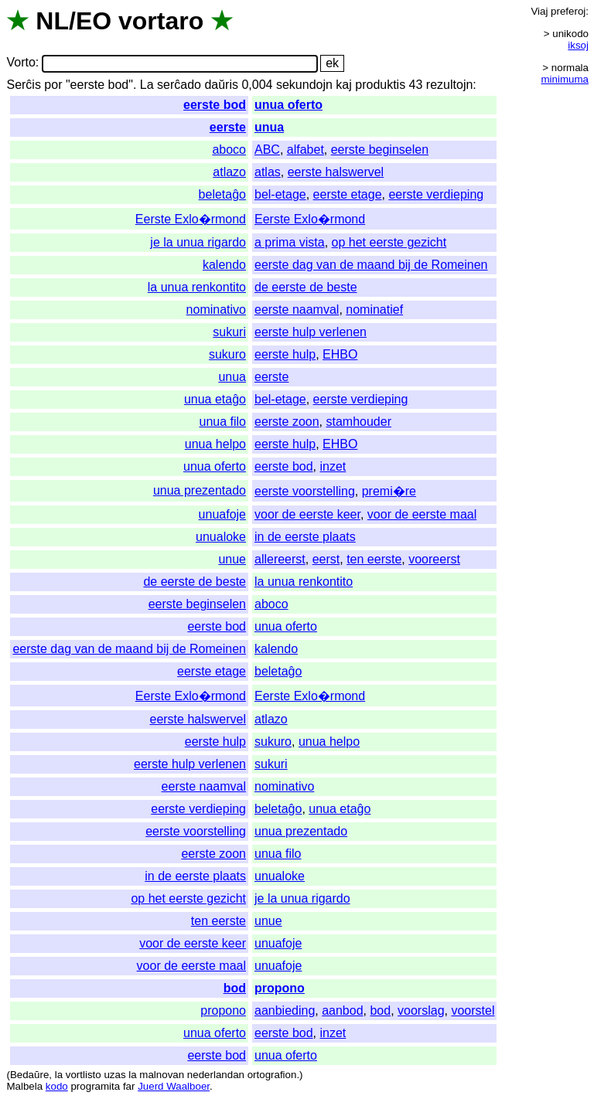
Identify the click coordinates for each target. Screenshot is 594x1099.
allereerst (280, 559)
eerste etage (347, 194)
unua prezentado (199, 490)
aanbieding (284, 1010)
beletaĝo (222, 194)
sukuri (229, 332)
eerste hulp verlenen (310, 332)
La (147, 84)
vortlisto (83, 1074)
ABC (267, 149)
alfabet (305, 149)
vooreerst (434, 559)
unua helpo (215, 444)
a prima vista (289, 242)
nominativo (216, 309)
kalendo (224, 264)
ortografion (272, 1074)
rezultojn (449, 84)
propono (279, 988)
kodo (57, 1086)
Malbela (24, 1086)
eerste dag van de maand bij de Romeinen (371, 264)
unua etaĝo (215, 399)
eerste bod (214, 104)
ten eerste (373, 559)
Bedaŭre (29, 1074)
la (59, 1074)
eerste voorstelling (304, 491)
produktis (380, 84)
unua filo (222, 421)
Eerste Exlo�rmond (190, 219)
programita (95, 1086)
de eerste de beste (305, 287)
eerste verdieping (435, 194)
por (53, 84)
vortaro (160, 21)
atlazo (229, 172)
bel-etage (280, 194)
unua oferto (288, 104)
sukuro (227, 354)
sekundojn (304, 84)
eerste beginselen (379, 149)
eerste (228, 127)
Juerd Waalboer (174, 1086)
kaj (343, 84)
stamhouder (358, 421)
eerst (326, 559)
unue (232, 559)
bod (235, 988)
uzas (114, 1074)
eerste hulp (285, 354)
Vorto (20, 63)
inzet (332, 466)
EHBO (340, 354)
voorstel (472, 1010)
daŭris (221, 84)
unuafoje (222, 514)
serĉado (179, 84)
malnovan (161, 1074)
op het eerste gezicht (389, 242)
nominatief (374, 309)
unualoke (221, 536)
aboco (229, 149)
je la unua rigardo (198, 242)
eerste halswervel (336, 172)
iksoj (578, 45)
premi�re (389, 491)
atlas (267, 172)
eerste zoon (286, 421)
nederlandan (215, 1074)
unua (269, 127)
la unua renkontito (197, 287)
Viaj (539, 11)
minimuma (565, 79)
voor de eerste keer (307, 514)
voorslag (421, 1010)
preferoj (568, 11)
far (129, 1086)
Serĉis (23, 84)
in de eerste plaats (305, 536)
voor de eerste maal (421, 514)
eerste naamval (296, 309)
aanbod (342, 1010)
